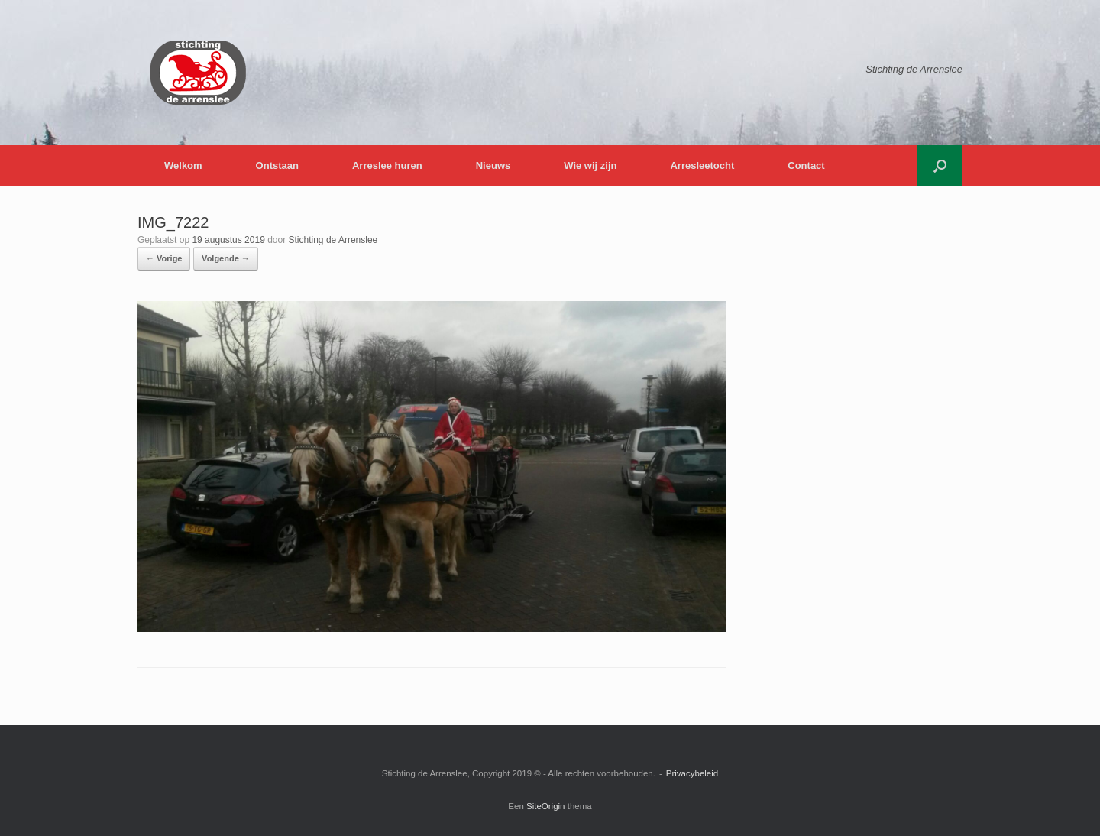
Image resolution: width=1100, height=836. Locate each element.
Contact (806, 165)
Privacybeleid (692, 773)
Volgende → (226, 258)
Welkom (183, 165)
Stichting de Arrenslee (333, 240)
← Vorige (164, 258)
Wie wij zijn (590, 165)
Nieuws (493, 165)
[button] (939, 165)
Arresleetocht (702, 165)
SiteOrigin (545, 806)
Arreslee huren (387, 165)
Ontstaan (277, 165)
